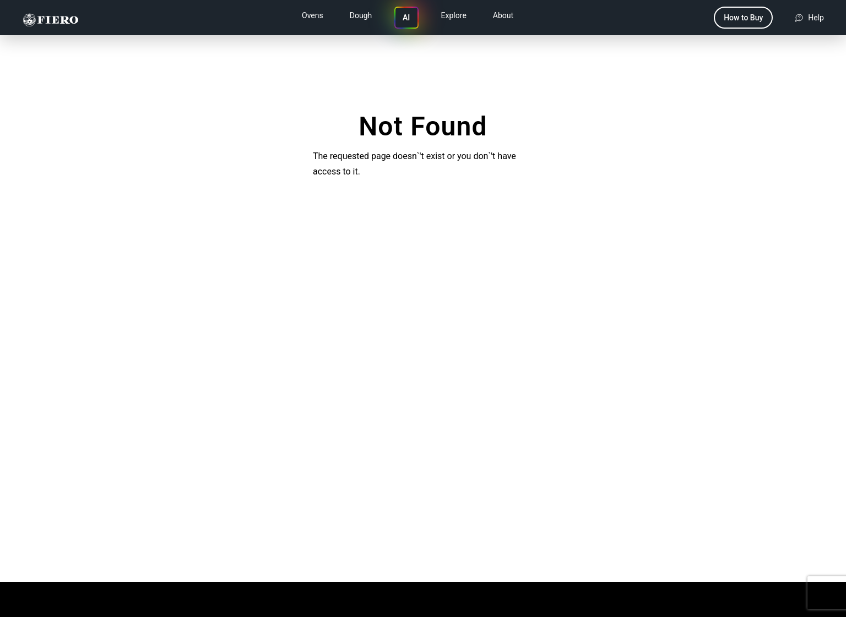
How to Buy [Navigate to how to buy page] (743, 17)
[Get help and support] (809, 17)
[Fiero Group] (51, 17)
